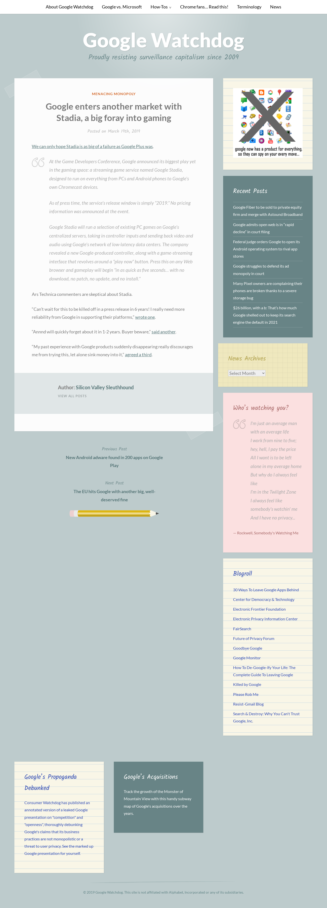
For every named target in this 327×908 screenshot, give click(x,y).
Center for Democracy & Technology (263, 599)
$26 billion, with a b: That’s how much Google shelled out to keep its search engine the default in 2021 (265, 314)
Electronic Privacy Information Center (265, 618)
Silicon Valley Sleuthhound (105, 387)
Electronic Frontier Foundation (259, 609)
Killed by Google (247, 684)
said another (163, 331)
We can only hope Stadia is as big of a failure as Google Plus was (92, 146)
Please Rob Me (245, 694)
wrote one (145, 317)
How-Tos (159, 6)
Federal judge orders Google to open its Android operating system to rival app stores (266, 248)
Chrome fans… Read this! (204, 6)
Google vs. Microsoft (122, 6)
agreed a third (138, 354)
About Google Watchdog (69, 6)
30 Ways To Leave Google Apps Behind (266, 589)
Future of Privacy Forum (253, 638)
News (275, 6)
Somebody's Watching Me (276, 532)
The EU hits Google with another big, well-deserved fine (114, 490)
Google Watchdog (163, 40)
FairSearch (242, 628)
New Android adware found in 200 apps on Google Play (114, 456)
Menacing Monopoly (114, 94)
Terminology (249, 6)
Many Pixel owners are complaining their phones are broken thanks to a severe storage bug (267, 290)
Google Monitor (247, 657)
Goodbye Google (247, 648)
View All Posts (72, 396)
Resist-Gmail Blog (248, 704)
